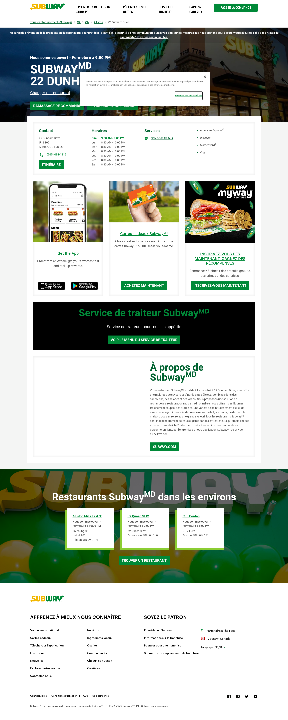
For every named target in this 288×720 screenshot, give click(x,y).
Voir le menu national (44, 630)
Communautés (97, 653)
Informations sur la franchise (163, 638)
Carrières (93, 668)
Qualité (92, 645)
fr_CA (212, 647)
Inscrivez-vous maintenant (220, 285)
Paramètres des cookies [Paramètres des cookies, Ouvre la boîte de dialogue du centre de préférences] (188, 95)
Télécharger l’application (47, 645)
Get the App (68, 253)
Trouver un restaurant (144, 560)
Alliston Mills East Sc (87, 516)
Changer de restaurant (50, 92)
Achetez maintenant (144, 285)
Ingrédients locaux (99, 638)
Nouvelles (36, 660)
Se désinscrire (100, 696)
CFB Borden (191, 516)
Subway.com (164, 447)
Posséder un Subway (158, 630)
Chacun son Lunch (99, 660)
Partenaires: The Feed (221, 630)
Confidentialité (38, 696)
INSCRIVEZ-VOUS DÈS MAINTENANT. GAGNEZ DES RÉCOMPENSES (220, 259)
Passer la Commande (236, 7)
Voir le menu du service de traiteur (144, 340)
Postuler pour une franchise (162, 645)
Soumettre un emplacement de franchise (171, 653)
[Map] (87, 406)
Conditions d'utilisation (64, 696)
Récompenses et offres (135, 9)
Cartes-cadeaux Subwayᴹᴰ (144, 233)
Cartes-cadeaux (40, 638)
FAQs (85, 696)
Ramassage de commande (57, 106)
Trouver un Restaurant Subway (94, 9)
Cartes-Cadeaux (195, 9)
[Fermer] (204, 76)
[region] (145, 89)
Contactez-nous (41, 676)
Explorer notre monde (45, 668)
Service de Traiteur (166, 9)
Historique (37, 653)
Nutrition (93, 630)
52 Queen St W (138, 516)
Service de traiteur (162, 138)
